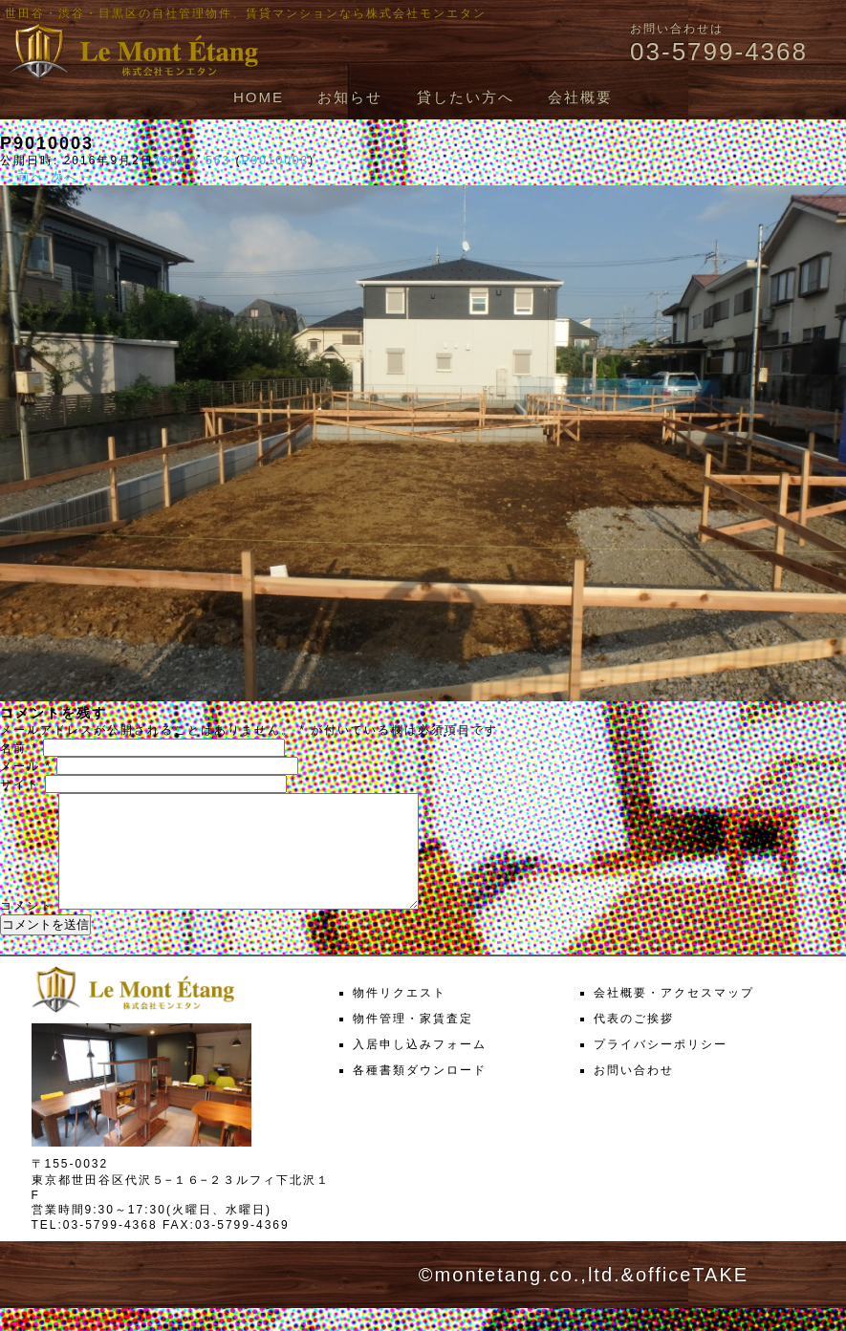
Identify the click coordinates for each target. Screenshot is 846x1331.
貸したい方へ (465, 97)
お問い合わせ (634, 1093)
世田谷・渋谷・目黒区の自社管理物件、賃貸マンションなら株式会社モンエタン (246, 13)
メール (26, 766)
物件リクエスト (399, 1015)
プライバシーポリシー (660, 1067)
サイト (20, 784)
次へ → (73, 176)
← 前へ (22, 176)
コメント (27, 928)
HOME (258, 97)
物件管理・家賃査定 (413, 1041)
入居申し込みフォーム (420, 1067)
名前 (19, 748)
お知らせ (349, 97)
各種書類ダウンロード (420, 1093)
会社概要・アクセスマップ (674, 1015)
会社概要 (580, 97)
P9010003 (275, 160)
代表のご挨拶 (634, 1041)
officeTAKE (692, 1297)
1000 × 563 (192, 160)
